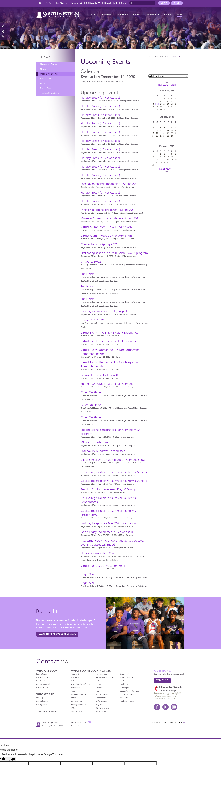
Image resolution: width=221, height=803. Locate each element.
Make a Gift (5, 37)
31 (168, 109)
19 (175, 104)
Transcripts (124, 688)
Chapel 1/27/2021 (92, 320)
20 (153, 107)
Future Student (42, 674)
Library (98, 684)
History (99, 681)
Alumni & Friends (43, 684)
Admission (107, 14)
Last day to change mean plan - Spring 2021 (110, 183)
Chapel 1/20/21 (91, 261)
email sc (162, 680)
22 (161, 107)
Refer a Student (102, 701)
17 (168, 104)
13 (153, 104)
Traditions (124, 684)
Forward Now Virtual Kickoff (99, 375)
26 (176, 107)
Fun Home (88, 274)
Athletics (137, 14)
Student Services (126, 677)
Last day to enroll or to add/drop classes (107, 311)
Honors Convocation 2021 (98, 553)
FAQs (73, 708)
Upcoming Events (49, 74)
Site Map (39, 698)
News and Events (48, 64)
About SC (91, 14)
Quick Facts (101, 698)
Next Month (166, 169)
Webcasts (45, 83)
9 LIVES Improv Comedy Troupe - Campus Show (113, 459)
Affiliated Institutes (78, 694)
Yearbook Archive (127, 701)
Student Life (153, 14)
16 (164, 104)
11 (172, 101)
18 (172, 104)
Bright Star (87, 574)
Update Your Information (130, 691)
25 (172, 107)
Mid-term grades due (95, 442)
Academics (122, 14)
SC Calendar (92, 3)
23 (164, 107)
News (179, 14)
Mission (99, 688)
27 (153, 109)
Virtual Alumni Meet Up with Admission (106, 227)
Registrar (99, 704)
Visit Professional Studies (46, 711)
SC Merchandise (102, 708)
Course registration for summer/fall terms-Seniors (114, 472)
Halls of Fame (76, 711)
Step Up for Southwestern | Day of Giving (108, 489)
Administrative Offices (80, 684)
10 (168, 101)
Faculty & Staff (42, 681)
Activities (75, 681)
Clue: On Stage (91, 392)
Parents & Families (43, 688)
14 (157, 104)
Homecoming (101, 674)
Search (124, 3)
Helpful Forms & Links (105, 677)
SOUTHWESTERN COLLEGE (170, 722)
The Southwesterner (50, 93)
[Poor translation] (11, 759)
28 (157, 109)
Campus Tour (76, 701)
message (89, 722)
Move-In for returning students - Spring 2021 (110, 218)
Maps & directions (78, 726)
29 (161, 109)
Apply (163, 3)
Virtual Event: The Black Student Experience (110, 332)
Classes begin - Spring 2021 (99, 244)
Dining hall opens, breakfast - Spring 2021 (108, 209)
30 (164, 109)
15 (161, 104)
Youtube (165, 707)
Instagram (174, 707)
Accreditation (42, 701)
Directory (75, 3)
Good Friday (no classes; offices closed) (107, 532)
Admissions (75, 688)
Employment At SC (79, 704)
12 (175, 101)
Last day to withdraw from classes (103, 451)
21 (157, 107)
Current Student (43, 677)
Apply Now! (5, 26)
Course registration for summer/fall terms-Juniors (114, 480)
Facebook (157, 707)
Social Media (46, 78)
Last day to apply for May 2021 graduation (108, 523)
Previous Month (167, 85)
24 (168, 107)
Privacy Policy (42, 704)
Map (62, 3)
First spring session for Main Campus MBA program (114, 253)
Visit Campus (5, 31)
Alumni (167, 14)
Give (176, 3)
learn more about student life (57, 634)
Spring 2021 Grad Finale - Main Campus (107, 383)
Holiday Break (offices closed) (100, 97)
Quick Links (109, 3)
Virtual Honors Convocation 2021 (103, 565)
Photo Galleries (47, 88)
